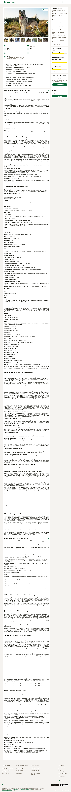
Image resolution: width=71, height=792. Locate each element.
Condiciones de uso (62, 771)
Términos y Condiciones (16, 789)
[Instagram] (61, 780)
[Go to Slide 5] (28, 39)
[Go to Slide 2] (11, 39)
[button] (26, 22)
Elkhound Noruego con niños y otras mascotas (59, 24)
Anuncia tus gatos (61, 776)
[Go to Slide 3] (17, 39)
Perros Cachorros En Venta (7, 764)
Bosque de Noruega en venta (22, 765)
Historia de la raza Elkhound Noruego (59, 13)
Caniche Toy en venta (6, 774)
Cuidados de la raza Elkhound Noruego (58, 30)
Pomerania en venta (6, 770)
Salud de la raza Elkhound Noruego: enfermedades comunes (59, 27)
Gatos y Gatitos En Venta (21, 764)
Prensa (59, 770)
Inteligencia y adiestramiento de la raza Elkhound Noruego (59, 22)
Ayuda (59, 768)
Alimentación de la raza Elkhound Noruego (59, 38)
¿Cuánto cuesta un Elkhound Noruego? (58, 41)
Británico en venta (20, 767)
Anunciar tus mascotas (62, 773)
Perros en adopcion (34, 776)
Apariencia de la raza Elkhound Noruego (58, 16)
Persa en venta (19, 773)
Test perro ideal (61, 778)
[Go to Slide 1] (6, 39)
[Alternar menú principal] (1, 2)
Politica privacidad (61, 767)
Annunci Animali (31, 784)
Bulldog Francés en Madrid (36, 767)
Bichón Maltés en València (36, 768)
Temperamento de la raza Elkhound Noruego (59, 19)
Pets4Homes (6, 784)
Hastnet (12, 784)
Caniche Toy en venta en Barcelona (35, 774)
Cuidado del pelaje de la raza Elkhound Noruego (58, 33)
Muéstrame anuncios (60, 84)
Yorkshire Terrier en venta (7, 768)
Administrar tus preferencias (7, 790)
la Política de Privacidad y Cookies (26, 789)
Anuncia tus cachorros (62, 774)
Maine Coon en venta (20, 771)
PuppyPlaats (17, 784)
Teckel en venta (5, 773)
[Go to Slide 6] (34, 39)
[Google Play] (55, 785)
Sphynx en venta (19, 768)
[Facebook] (59, 780)
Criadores (60, 96)
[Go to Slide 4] (23, 39)
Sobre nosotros (61, 765)
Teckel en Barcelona (35, 765)
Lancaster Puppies (40, 784)
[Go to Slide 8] (45, 39)
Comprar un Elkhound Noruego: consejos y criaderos (58, 44)
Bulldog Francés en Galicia (36, 771)
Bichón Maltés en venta (7, 767)
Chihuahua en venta (6, 765)
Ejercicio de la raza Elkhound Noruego (59, 35)
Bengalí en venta (19, 770)
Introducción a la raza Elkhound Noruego (58, 11)
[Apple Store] (64, 785)
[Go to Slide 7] (39, 39)
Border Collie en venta (6, 771)
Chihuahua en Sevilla (35, 770)
